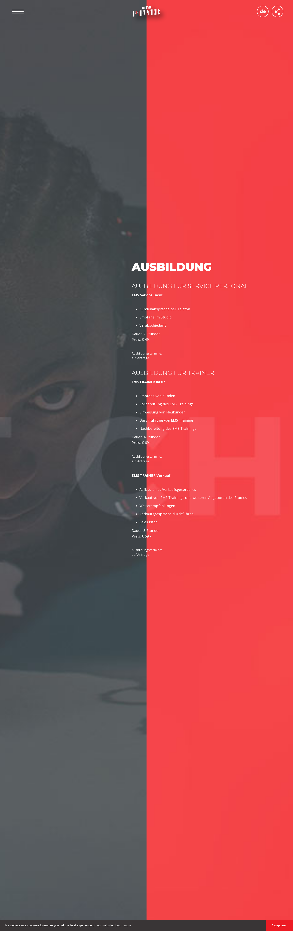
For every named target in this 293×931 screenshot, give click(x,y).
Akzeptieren (279, 925)
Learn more (123, 925)
